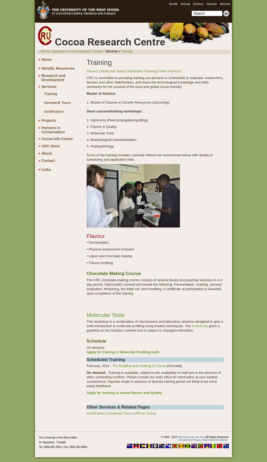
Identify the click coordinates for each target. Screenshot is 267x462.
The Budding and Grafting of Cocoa (139, 366)
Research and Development (53, 77)
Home (46, 59)
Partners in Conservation (53, 129)
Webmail (225, 4)
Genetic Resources (58, 68)
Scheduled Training (141, 71)
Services (49, 87)
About (46, 153)
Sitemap (185, 4)
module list (200, 326)
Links (46, 169)
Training (126, 51)
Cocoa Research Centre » (86, 51)
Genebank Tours (57, 103)
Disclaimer (184, 440)
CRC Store (50, 146)
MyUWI (173, 4)
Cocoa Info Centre (57, 139)
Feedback (222, 440)
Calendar (211, 4)
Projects (48, 120)
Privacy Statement (203, 440)
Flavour (92, 71)
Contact (48, 161)
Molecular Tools (112, 71)
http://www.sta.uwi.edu (191, 437)
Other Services (170, 71)
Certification (54, 111)
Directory (198, 4)
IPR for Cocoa (145, 413)
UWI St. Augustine (52, 51)
